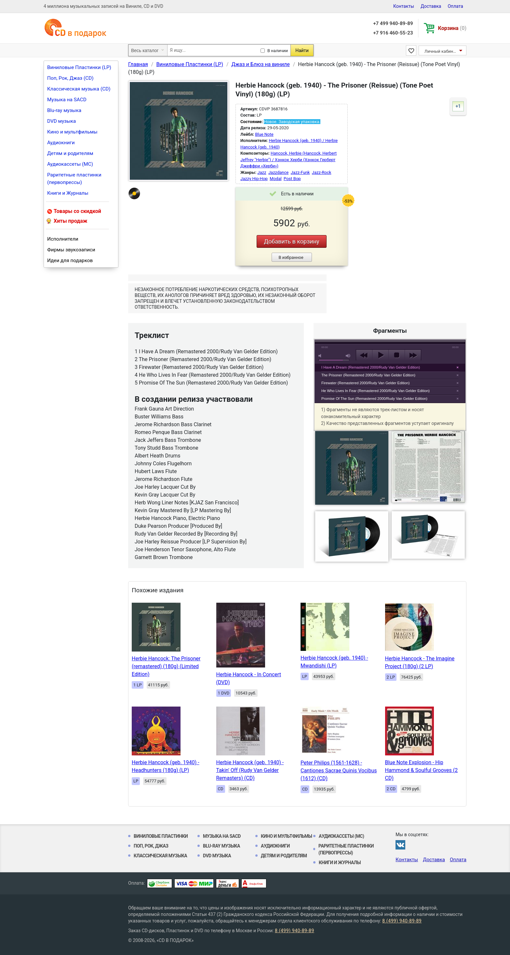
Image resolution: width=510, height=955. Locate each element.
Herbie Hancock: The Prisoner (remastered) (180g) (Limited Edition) (166, 666)
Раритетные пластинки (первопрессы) (74, 178)
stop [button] (397, 355)
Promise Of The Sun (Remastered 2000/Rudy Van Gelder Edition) (374, 398)
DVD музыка (61, 121)
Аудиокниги (61, 143)
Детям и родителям (70, 153)
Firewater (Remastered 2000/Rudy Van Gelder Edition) (365, 383)
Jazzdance (278, 172)
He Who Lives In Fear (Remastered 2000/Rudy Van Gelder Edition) (375, 391)
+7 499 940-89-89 (393, 23)
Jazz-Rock (321, 172)
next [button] (413, 355)
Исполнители (62, 239)
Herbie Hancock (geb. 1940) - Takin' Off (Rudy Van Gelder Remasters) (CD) (250, 770)
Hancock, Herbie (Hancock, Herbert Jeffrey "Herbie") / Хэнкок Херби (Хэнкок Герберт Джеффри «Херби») (288, 159)
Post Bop (292, 178)
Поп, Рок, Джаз (151, 846)
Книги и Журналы (67, 193)
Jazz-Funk (300, 172)
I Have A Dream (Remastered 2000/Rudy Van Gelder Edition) (370, 367)
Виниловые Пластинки (161, 836)
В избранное (290, 257)
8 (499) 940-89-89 (402, 920)
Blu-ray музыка (64, 110)
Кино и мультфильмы (72, 132)
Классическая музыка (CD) (79, 89)
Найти (302, 50)
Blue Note (264, 134)
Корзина (452, 28)
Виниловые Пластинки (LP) (79, 67)
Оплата (455, 6)
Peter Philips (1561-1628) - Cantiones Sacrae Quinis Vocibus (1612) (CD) (339, 770)
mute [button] (321, 356)
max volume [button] (348, 356)
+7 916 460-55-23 (393, 33)
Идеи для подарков (70, 260)
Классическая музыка (160, 855)
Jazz (261, 172)
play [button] (390, 296)
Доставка (431, 6)
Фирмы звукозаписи (71, 250)
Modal (275, 178)
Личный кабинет (440, 51)
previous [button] (364, 355)
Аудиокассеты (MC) (70, 164)
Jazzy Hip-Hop (254, 178)
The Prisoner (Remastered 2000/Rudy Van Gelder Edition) (368, 375)
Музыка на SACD (67, 100)
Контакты (403, 6)
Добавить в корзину (291, 241)
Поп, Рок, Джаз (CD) (70, 78)
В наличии (277, 50)
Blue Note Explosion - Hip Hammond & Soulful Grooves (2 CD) (421, 770)
